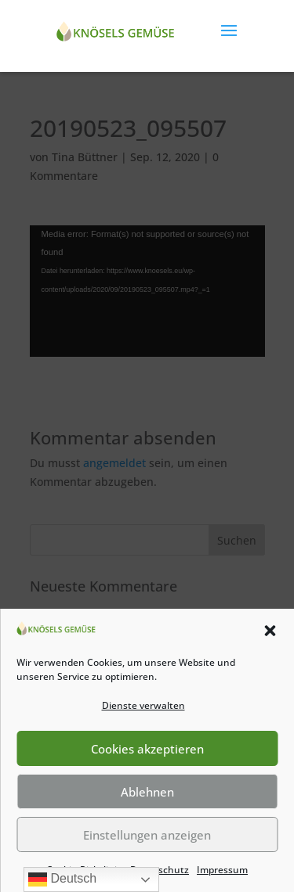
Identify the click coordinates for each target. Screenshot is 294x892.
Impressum (222, 869)
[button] (270, 630)
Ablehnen (147, 792)
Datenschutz (159, 869)
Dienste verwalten (143, 705)
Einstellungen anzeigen (147, 835)
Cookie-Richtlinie (84, 869)
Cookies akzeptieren (147, 749)
